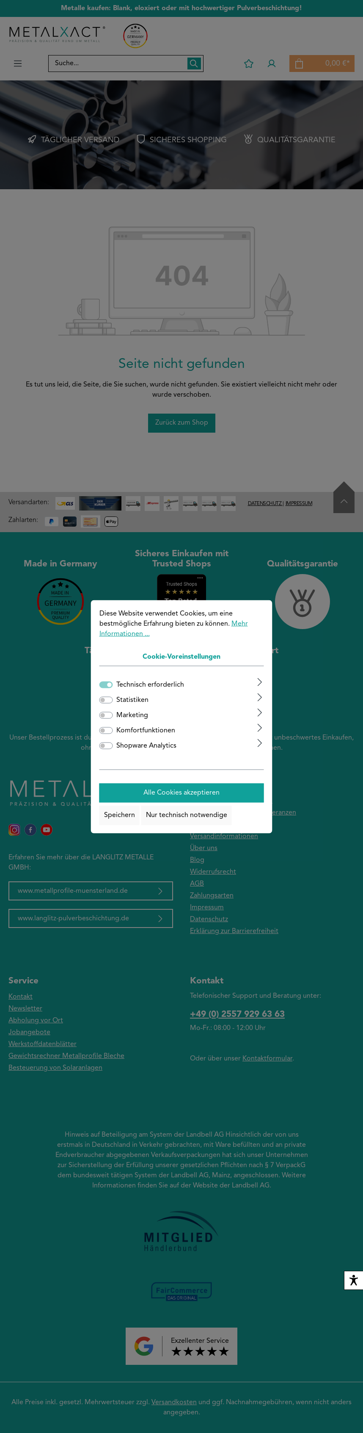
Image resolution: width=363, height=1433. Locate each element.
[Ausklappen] (260, 682)
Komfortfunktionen (145, 730)
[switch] (106, 699)
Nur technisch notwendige (186, 815)
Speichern (119, 815)
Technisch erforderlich (150, 684)
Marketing (132, 715)
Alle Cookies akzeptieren (181, 793)
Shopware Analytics (146, 745)
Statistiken (132, 699)
